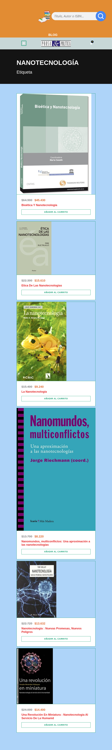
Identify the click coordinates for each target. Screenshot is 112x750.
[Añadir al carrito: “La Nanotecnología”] (56, 398)
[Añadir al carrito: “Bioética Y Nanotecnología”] (56, 212)
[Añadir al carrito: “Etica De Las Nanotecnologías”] (56, 292)
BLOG (53, 35)
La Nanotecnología (34, 391)
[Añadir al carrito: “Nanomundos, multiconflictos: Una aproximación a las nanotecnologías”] (56, 551)
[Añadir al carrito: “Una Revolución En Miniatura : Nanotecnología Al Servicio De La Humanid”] (56, 725)
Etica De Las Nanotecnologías (41, 285)
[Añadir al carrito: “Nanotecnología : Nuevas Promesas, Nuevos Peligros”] (56, 639)
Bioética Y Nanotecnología (39, 205)
